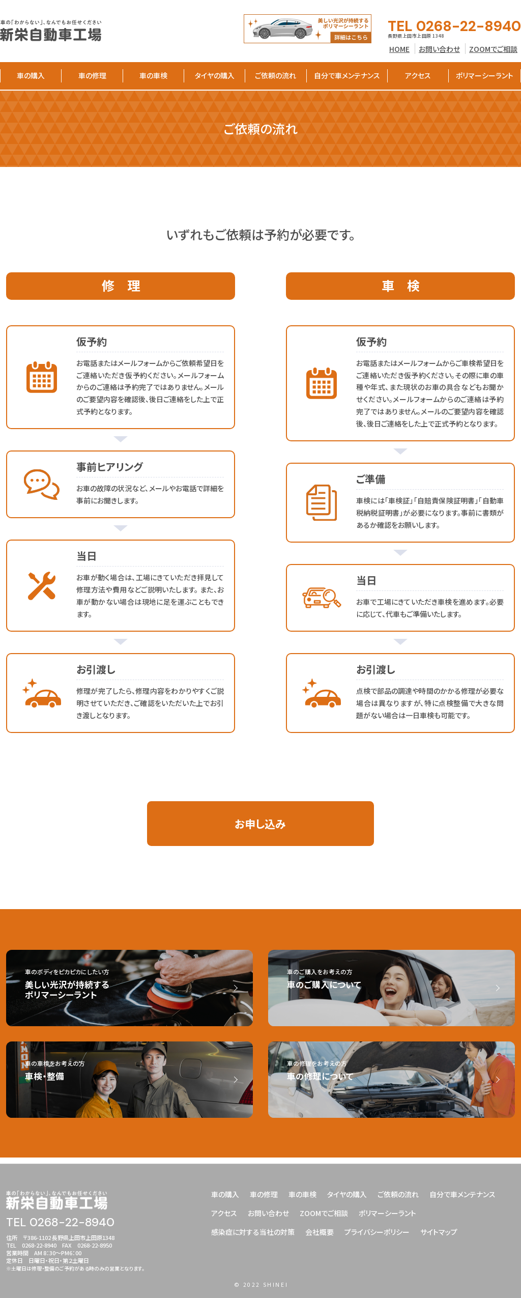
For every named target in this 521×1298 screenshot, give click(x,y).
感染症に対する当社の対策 (253, 1230)
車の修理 (92, 75)
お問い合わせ (439, 49)
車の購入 (31, 75)
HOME (399, 49)
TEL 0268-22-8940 (454, 26)
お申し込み (261, 825)
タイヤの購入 (215, 75)
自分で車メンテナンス (347, 75)
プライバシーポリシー (377, 1230)
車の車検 (153, 75)
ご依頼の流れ (275, 75)
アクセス (418, 75)
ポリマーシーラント (484, 75)
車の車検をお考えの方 (139, 1077)
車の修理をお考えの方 (401, 1077)
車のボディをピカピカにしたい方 (139, 992)
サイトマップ (438, 1230)
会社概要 (319, 1230)
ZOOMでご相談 (493, 49)
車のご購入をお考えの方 (401, 986)
